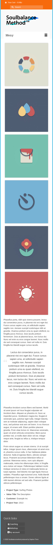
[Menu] (26, 35)
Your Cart (13, 2)
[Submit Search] (12, 7)
